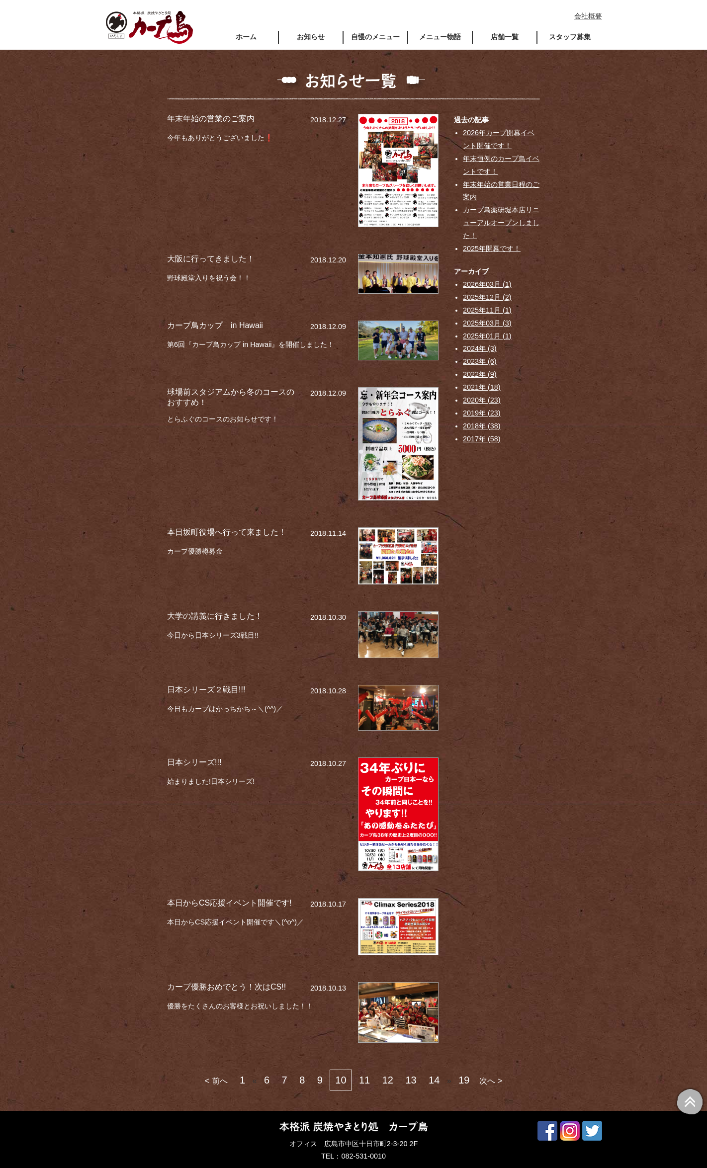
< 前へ (216, 1081)
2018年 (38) (482, 426)
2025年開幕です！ (492, 248)
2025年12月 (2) (487, 297)
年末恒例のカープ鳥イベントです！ (501, 165)
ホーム (246, 37)
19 (463, 1080)
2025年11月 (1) (487, 310)
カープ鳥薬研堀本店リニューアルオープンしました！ (501, 223)
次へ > (490, 1081)
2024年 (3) (480, 348)
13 (410, 1080)
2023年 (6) (480, 361)
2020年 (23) (482, 400)
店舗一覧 (505, 37)
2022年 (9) (480, 374)
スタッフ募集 (570, 37)
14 (434, 1080)
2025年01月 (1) (487, 336)
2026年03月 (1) (487, 284)
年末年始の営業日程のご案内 (501, 190)
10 (340, 1080)
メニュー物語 (440, 37)
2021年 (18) (482, 387)
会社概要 (588, 16)
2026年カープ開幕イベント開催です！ (498, 139)
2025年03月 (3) (487, 323)
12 (387, 1080)
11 (364, 1080)
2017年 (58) (482, 439)
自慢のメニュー (375, 37)
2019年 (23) (482, 413)
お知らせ (311, 37)
